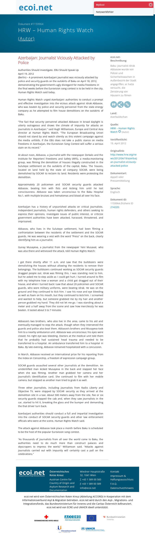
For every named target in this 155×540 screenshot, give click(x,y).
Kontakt (114, 471)
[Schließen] (150, 4)
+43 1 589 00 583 (91, 479)
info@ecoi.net (88, 488)
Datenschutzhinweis (122, 488)
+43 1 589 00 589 (91, 483)
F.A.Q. (113, 483)
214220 (114, 207)
